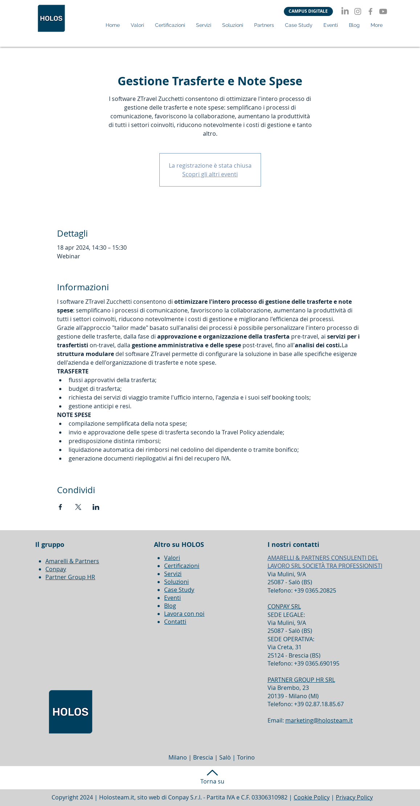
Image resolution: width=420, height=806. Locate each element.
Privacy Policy (354, 797)
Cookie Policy (312, 797)
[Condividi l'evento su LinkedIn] (96, 507)
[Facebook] (370, 11)
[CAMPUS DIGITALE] (308, 11)
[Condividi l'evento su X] (78, 507)
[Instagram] (357, 11)
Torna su (212, 781)
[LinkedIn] (345, 11)
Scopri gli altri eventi (210, 174)
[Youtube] (383, 11)
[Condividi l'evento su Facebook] (60, 507)
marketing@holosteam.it (319, 720)
